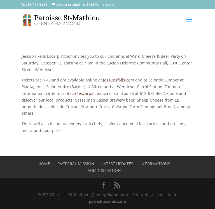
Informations (155, 163)
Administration (104, 170)
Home (44, 163)
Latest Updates (117, 163)
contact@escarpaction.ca (84, 93)
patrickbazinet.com (107, 201)
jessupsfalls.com (118, 80)
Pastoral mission (75, 163)
